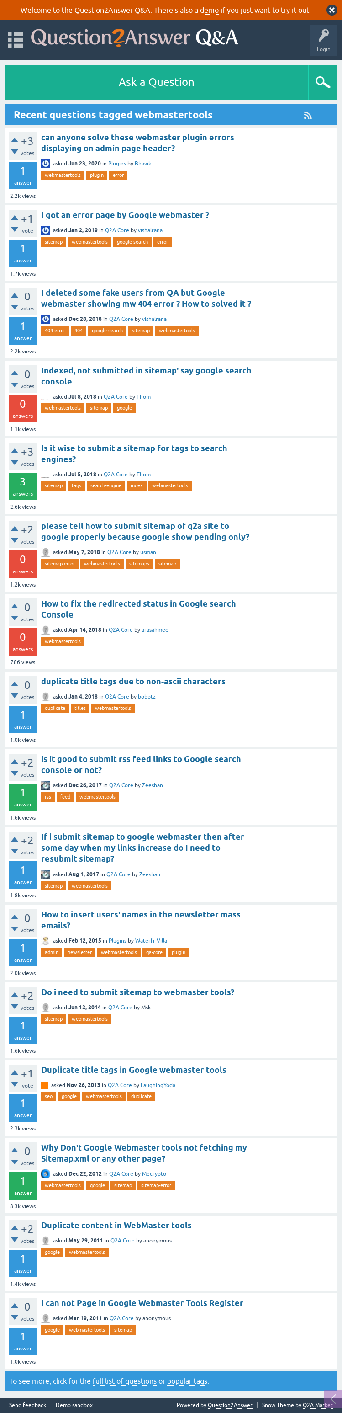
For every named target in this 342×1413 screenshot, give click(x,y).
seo (49, 1096)
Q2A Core (117, 230)
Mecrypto (154, 1174)
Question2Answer (230, 1405)
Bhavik (143, 163)
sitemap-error (60, 563)
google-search (132, 242)
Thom (144, 397)
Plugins (117, 163)
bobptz (147, 696)
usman (148, 552)
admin (51, 952)
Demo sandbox (74, 1405)
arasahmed (155, 630)
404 (78, 330)
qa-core (154, 952)
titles (80, 708)
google (124, 408)
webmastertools (63, 175)
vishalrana (150, 230)
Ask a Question (157, 82)
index (137, 485)
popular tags (187, 1381)
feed (65, 797)
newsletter (80, 952)
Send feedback (27, 1405)
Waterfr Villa (151, 941)
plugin (97, 175)
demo (209, 10)
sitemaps (139, 563)
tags (76, 485)
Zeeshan (152, 785)
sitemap (54, 242)
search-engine (105, 485)
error (118, 175)
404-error (55, 330)
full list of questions (125, 1381)
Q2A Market (318, 1405)
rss (48, 797)
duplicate (55, 708)
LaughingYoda (158, 1085)
